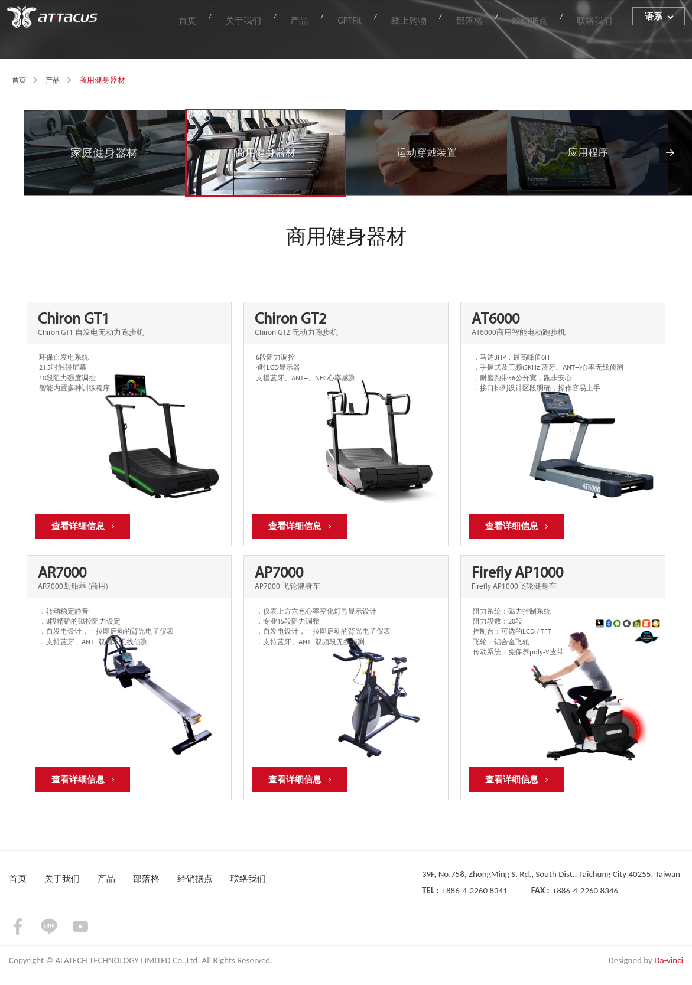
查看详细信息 (81, 529)
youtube (80, 937)
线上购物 (437, 18)
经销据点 (542, 18)
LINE (49, 937)
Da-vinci (668, 971)
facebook (18, 937)
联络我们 (600, 18)
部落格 (490, 18)
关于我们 (297, 18)
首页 (249, 18)
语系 (655, 19)
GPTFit (386, 18)
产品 (345, 18)
